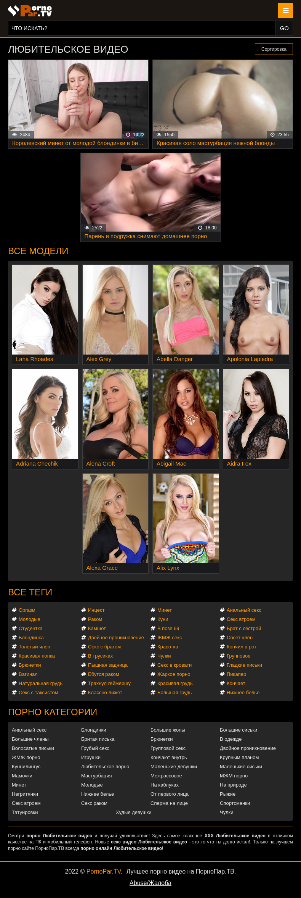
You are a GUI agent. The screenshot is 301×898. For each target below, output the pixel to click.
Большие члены (30, 739)
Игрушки (91, 757)
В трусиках (100, 656)
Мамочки (22, 776)
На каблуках (164, 785)
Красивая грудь (175, 683)
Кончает (236, 683)
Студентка (31, 628)
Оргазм (27, 610)
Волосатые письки (33, 748)
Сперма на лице (169, 803)
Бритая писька (98, 739)
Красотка (167, 647)
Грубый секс (95, 748)
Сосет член (240, 637)
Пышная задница (108, 665)
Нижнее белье (243, 692)
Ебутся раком (103, 674)
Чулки (164, 656)
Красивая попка (37, 656)
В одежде (231, 739)
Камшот (97, 628)
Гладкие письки (244, 665)
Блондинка (31, 637)
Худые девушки (134, 812)
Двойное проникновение (116, 637)
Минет (164, 610)
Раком (95, 619)
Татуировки (25, 812)
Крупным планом (239, 757)
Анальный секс (244, 610)
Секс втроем (241, 619)
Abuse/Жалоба (150, 883)
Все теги (30, 592)
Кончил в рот (241, 647)
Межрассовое (166, 776)
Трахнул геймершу (109, 683)
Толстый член (34, 647)
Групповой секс (168, 748)
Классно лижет (105, 692)
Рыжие (227, 794)
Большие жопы (167, 730)
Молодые (29, 619)
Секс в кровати (174, 665)
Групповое (238, 656)
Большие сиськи (238, 730)
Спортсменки (235, 803)
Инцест (96, 610)
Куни (162, 619)
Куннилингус (26, 766)
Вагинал (28, 674)
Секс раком (94, 803)
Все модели (38, 251)
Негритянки (25, 794)
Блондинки (93, 730)
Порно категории (52, 712)
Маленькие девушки (173, 766)
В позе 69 (168, 628)
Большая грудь (174, 692)
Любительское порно (105, 766)
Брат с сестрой (244, 628)
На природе (233, 785)
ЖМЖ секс (169, 637)
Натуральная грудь (40, 683)
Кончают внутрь (168, 757)
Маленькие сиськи (241, 766)
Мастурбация (96, 776)
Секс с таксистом (38, 692)
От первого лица (169, 794)
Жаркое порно (173, 674)
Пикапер (236, 674)
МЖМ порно (234, 776)
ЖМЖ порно (26, 757)
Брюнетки (30, 665)
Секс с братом (104, 647)
